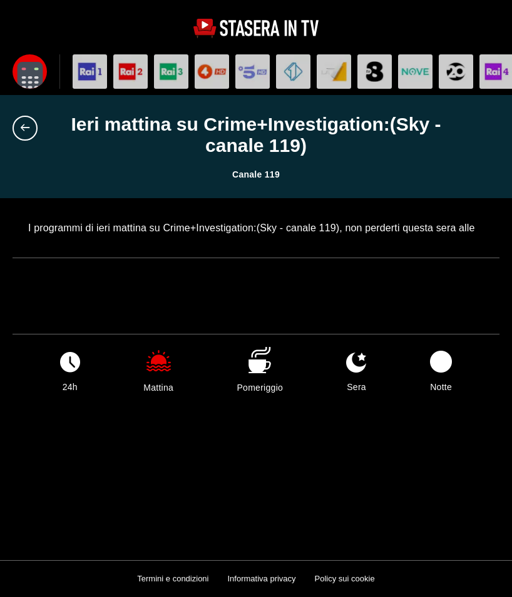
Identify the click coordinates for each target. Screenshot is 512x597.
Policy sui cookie (345, 578)
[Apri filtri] (30, 71)
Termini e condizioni (172, 578)
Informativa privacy (261, 578)
